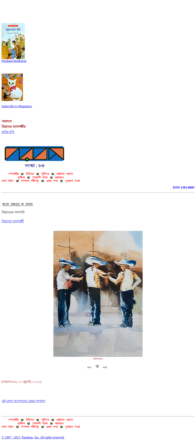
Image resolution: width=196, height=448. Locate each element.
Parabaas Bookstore (14, 59)
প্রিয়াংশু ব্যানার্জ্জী (13, 221)
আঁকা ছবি (8, 132)
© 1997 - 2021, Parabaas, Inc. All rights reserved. (33, 437)
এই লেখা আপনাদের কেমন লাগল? (23, 401)
